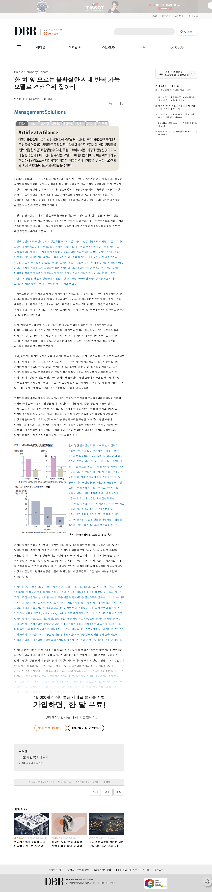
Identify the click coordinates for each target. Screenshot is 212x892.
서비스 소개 (55, 869)
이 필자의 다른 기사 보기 (31, 763)
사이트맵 (144, 869)
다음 (119, 792)
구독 (143, 47)
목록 (107, 792)
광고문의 (158, 869)
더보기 (110, 103)
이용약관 (69, 869)
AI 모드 (188, 31)
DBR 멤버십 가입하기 (86, 728)
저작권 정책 (83, 869)
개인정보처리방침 (102, 869)
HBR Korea (192, 15)
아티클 (40, 47)
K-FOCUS (177, 47)
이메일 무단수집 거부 (126, 869)
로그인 (155, 15)
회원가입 (166, 15)
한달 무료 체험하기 (50, 728)
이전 (95, 792)
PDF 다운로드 (116, 103)
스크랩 (121, 103)
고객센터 (178, 15)
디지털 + (74, 47)
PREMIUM (108, 47)
